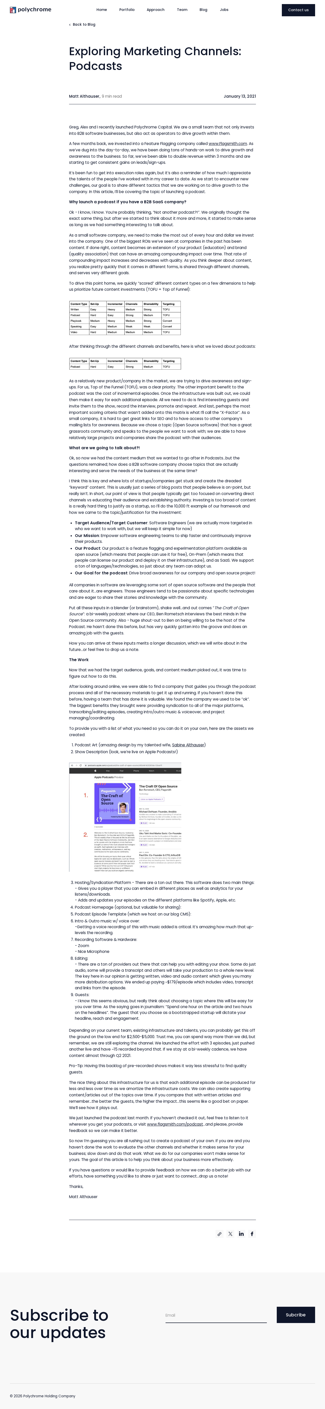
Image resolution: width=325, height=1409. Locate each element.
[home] (42, 10)
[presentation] (204, 1337)
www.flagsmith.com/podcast (175, 1124)
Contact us (298, 10)
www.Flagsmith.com (228, 143)
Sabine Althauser (188, 745)
